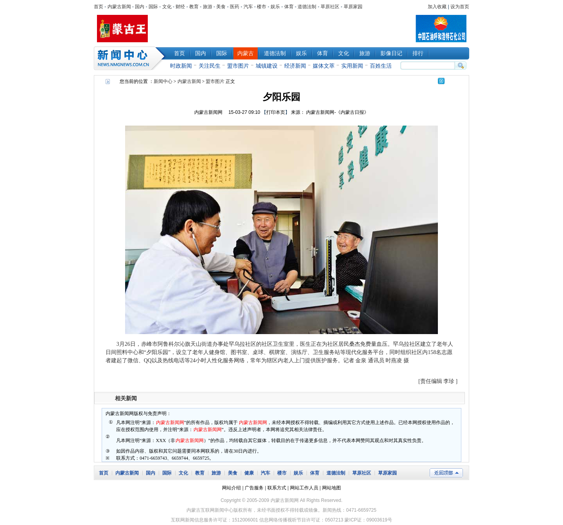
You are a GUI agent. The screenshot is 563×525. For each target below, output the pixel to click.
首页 (98, 6)
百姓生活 (381, 66)
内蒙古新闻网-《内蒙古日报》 (337, 112)
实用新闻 (352, 66)
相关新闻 (126, 398)
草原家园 (353, 6)
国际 (153, 6)
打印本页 (275, 112)
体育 (289, 6)
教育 (194, 6)
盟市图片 (238, 66)
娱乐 (275, 6)
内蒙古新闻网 (208, 112)
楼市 (261, 6)
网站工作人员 (304, 488)
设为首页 (459, 6)
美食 (221, 6)
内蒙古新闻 (119, 6)
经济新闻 (295, 66)
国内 (139, 6)
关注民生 (210, 66)
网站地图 (331, 488)
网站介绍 (231, 488)
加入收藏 (437, 6)
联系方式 (276, 488)
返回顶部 (446, 472)
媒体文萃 (324, 66)
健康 (249, 473)
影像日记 (391, 53)
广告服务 (254, 488)
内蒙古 (245, 53)
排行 (417, 53)
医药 (234, 6)
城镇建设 (267, 66)
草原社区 (330, 6)
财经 (180, 6)
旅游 (207, 6)
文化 (167, 6)
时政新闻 (181, 66)
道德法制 (307, 6)
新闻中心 (131, 58)
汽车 (248, 6)
